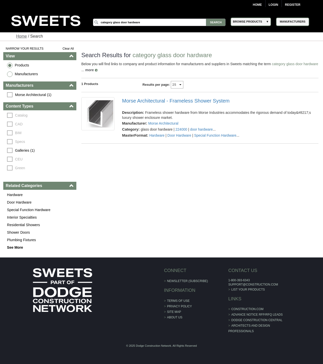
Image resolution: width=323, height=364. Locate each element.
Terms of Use (178, 301)
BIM (18, 133)
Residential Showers (23, 225)
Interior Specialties (22, 217)
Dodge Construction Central (256, 320)
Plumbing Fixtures (21, 240)
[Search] (159, 22)
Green (20, 168)
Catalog (21, 115)
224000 (181, 129)
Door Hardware (19, 202)
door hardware (201, 129)
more (89, 70)
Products (22, 65)
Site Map (174, 312)
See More (15, 247)
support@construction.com (253, 284)
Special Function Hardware (28, 210)
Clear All (68, 48)
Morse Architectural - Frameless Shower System (176, 101)
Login (273, 5)
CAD (19, 124)
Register (292, 5)
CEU (19, 159)
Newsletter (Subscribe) (187, 281)
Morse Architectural (163, 123)
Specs (20, 142)
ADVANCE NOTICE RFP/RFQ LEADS (257, 314)
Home (257, 5)
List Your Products (248, 289)
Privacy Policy (179, 306)
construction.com (247, 309)
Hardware (15, 195)
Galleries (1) (25, 150)
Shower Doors (18, 232)
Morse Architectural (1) (33, 95)
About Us (174, 317)
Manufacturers (26, 74)
